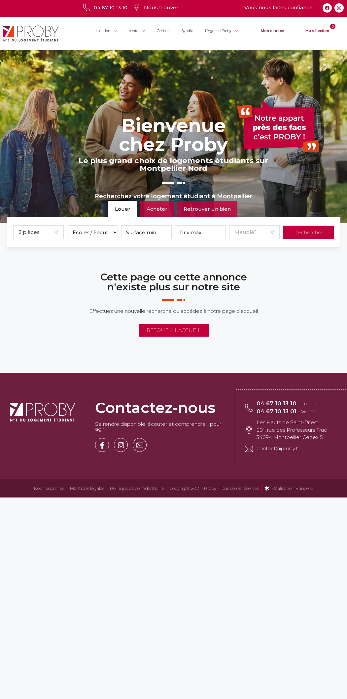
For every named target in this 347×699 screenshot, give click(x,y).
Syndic (187, 31)
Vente (137, 31)
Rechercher (308, 232)
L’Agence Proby (221, 31)
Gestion (163, 31)
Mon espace (272, 31)
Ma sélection (317, 31)
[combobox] (38, 232)
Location (106, 31)
